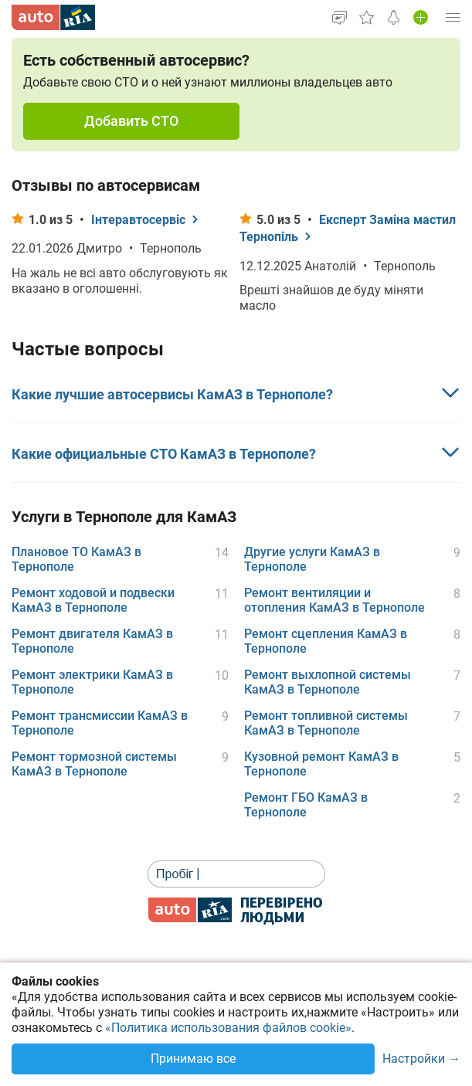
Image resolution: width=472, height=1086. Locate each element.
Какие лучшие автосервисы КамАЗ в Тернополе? (172, 394)
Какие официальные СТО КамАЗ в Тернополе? (164, 454)
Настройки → (421, 1059)
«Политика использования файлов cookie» (228, 1027)
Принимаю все (193, 1058)
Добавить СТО (131, 121)
